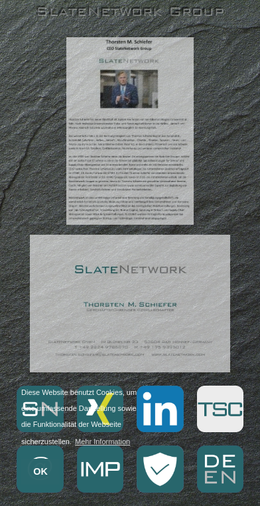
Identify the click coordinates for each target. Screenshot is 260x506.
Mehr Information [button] (102, 441)
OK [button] (40, 471)
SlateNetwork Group (130, 11)
